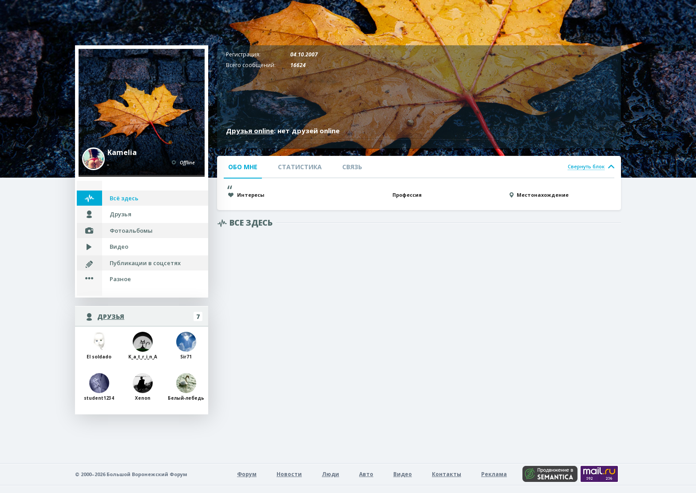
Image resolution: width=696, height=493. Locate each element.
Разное (120, 279)
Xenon (143, 387)
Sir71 (186, 346)
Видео (119, 246)
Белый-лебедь (186, 387)
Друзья (120, 214)
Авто (366, 474)
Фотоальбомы (131, 231)
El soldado (99, 346)
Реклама (494, 474)
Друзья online (250, 130)
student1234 (99, 387)
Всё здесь (124, 198)
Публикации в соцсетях (145, 263)
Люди (330, 474)
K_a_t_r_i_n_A (142, 346)
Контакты (446, 474)
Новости (289, 474)
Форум (247, 474)
